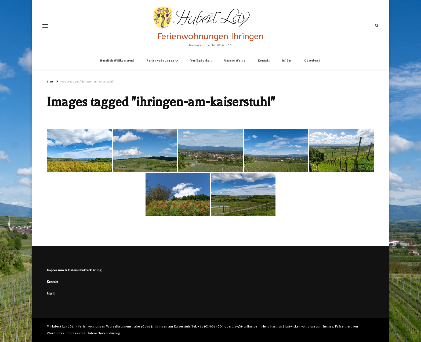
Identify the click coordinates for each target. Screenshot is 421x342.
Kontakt (264, 60)
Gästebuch (312, 60)
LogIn (51, 293)
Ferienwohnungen (160, 60)
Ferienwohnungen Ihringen (210, 36)
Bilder (287, 60)
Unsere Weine (234, 60)
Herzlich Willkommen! (117, 60)
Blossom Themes (320, 326)
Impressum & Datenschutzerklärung (74, 270)
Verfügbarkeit (201, 60)
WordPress (55, 333)
